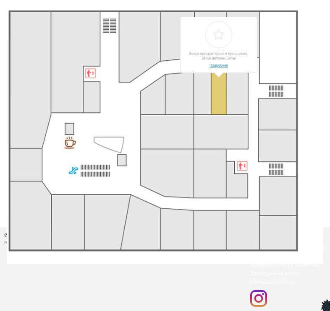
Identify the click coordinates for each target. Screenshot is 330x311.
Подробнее (219, 65)
